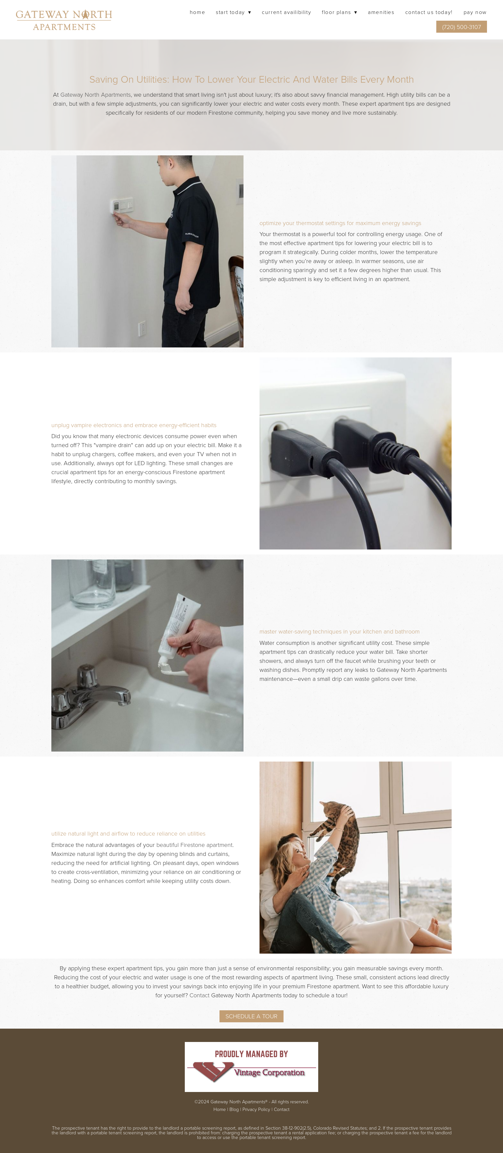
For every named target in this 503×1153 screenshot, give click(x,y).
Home (197, 12)
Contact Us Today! (429, 12)
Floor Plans (339, 12)
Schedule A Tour (251, 1016)
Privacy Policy (256, 1109)
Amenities (381, 12)
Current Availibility (286, 12)
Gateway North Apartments (95, 94)
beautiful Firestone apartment (194, 845)
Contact (199, 995)
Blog (234, 1109)
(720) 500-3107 (461, 27)
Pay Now (475, 12)
